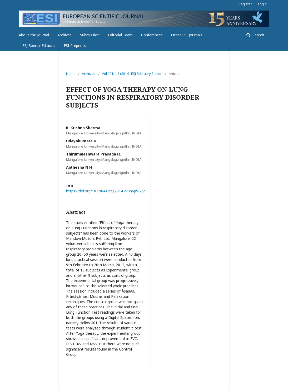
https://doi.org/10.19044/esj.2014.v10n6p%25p (106, 190)
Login (262, 4)
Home (71, 73)
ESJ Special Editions (38, 45)
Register (245, 4)
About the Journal (34, 34)
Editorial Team (120, 34)
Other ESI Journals (186, 34)
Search (257, 34)
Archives (64, 34)
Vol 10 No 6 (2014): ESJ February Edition (132, 73)
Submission (90, 34)
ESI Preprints (75, 45)
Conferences (152, 34)
